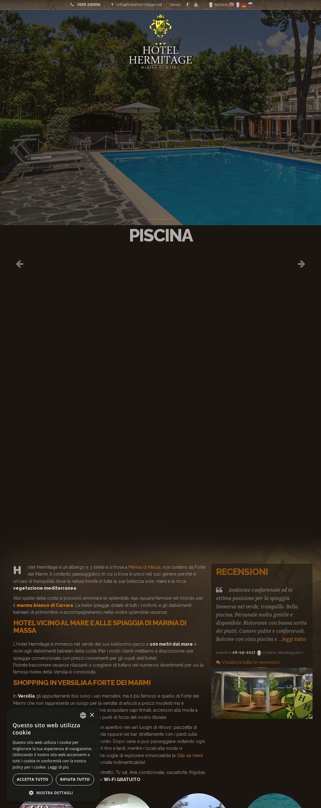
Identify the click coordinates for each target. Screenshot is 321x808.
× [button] (91, 715)
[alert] (53, 755)
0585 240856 (89, 4)
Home (26, 25)
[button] (53, 792)
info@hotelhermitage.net (139, 4)
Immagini (59, 25)
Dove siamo (231, 25)
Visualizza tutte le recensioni (247, 662)
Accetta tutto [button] (32, 779)
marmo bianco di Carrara (45, 605)
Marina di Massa (144, 567)
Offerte (272, 25)
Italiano (218, 4)
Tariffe (95, 25)
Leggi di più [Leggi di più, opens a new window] (58, 767)
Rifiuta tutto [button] (75, 779)
